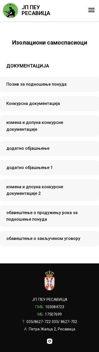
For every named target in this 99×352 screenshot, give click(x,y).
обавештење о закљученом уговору (43, 238)
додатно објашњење (27, 148)
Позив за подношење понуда (36, 84)
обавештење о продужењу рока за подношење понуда (42, 216)
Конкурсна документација (33, 103)
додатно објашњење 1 (29, 167)
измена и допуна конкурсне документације (34, 126)
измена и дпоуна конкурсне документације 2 (34, 190)
